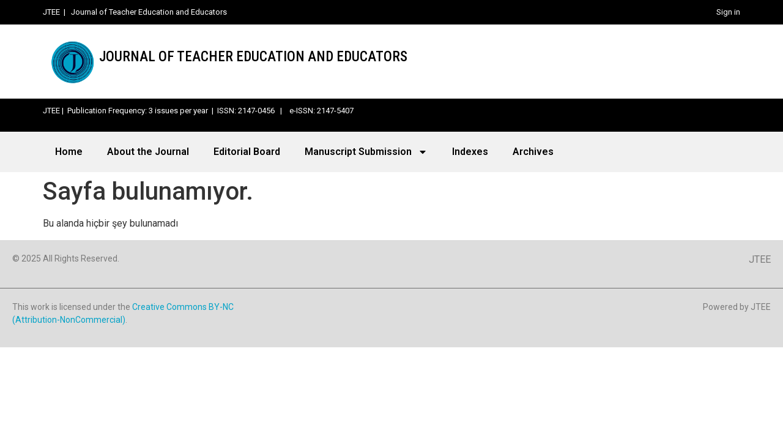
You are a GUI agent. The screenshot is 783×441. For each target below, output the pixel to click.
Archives (533, 151)
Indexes (470, 151)
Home (69, 151)
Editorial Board (246, 151)
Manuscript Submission (366, 152)
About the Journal (148, 151)
